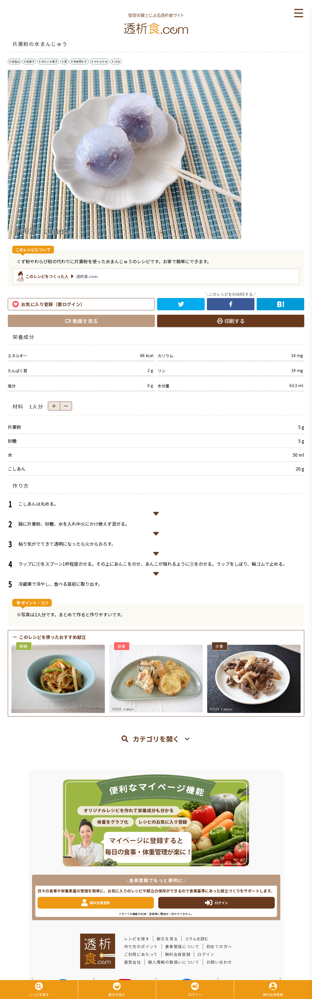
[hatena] (280, 304)
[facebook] (230, 304)
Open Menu (298, 13)
